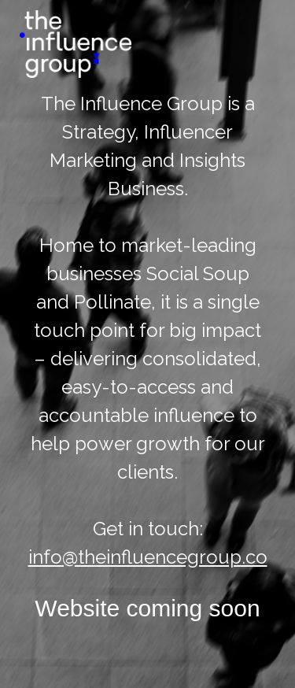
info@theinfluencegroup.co (147, 557)
